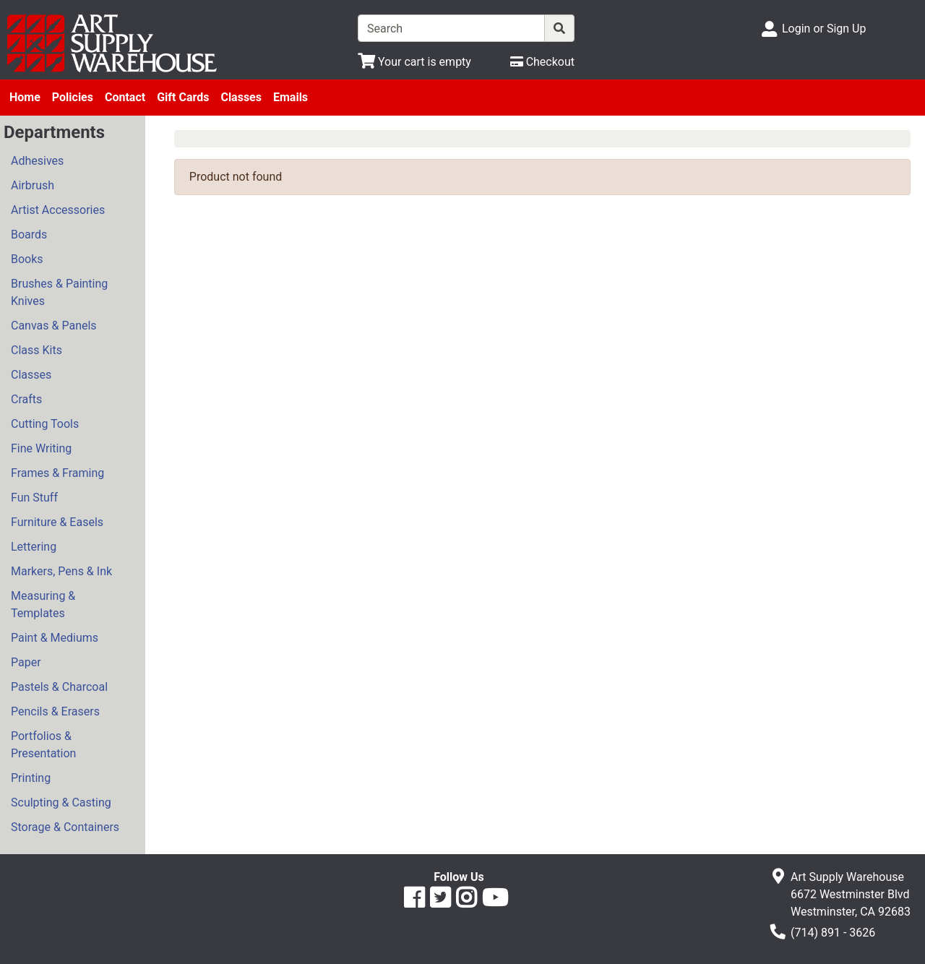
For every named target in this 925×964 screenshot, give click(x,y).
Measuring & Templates (43, 604)
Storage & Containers (65, 827)
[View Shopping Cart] (414, 62)
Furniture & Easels (57, 522)
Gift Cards (183, 97)
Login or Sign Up (824, 28)
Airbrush (32, 185)
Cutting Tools (45, 424)
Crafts (26, 399)
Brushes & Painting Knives (59, 292)
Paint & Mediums (54, 638)
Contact (125, 97)
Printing (31, 778)
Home (24, 97)
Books (27, 259)
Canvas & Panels (54, 325)
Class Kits (36, 350)
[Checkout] (542, 62)
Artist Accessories (58, 210)
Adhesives (37, 161)
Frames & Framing (57, 473)
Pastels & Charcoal (59, 687)
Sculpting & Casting (61, 802)
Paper (26, 662)
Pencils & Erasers (55, 711)
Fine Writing (41, 448)
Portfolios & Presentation (43, 744)
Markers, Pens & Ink (61, 571)
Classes (241, 97)
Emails (290, 97)
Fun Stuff (34, 497)
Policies (72, 97)
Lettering (33, 547)
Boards (29, 234)
